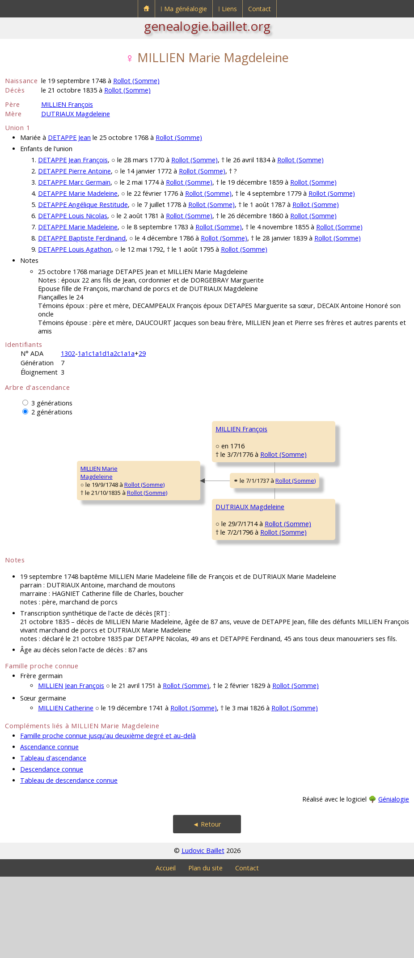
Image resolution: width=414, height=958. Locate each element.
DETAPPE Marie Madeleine (78, 193)
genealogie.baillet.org (207, 25)
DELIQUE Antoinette (310, 482)
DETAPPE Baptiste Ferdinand (82, 238)
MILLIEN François (67, 104)
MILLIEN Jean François (71, 767)
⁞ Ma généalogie (184, 8)
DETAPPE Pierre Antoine (74, 171)
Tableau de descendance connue (69, 861)
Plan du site (205, 949)
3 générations (51, 403)
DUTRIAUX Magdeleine (75, 114)
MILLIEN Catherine (65, 789)
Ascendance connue (49, 828)
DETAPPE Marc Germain (74, 182)
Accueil (166, 949)
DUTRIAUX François (309, 536)
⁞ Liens (227, 8)
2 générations (51, 412)
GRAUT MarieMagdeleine (302, 594)
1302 (68, 353)
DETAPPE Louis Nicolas (72, 215)
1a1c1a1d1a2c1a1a (106, 353)
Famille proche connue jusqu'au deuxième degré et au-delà (108, 817)
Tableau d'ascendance (53, 839)
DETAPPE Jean (69, 137)
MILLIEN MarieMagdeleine (29, 513)
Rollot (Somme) (136, 80)
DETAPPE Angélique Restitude (83, 204)
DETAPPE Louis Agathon (74, 249)
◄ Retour (207, 905)
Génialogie (393, 880)
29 (142, 353)
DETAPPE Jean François (73, 160)
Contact (259, 8)
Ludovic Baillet (203, 932)
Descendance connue (51, 850)
